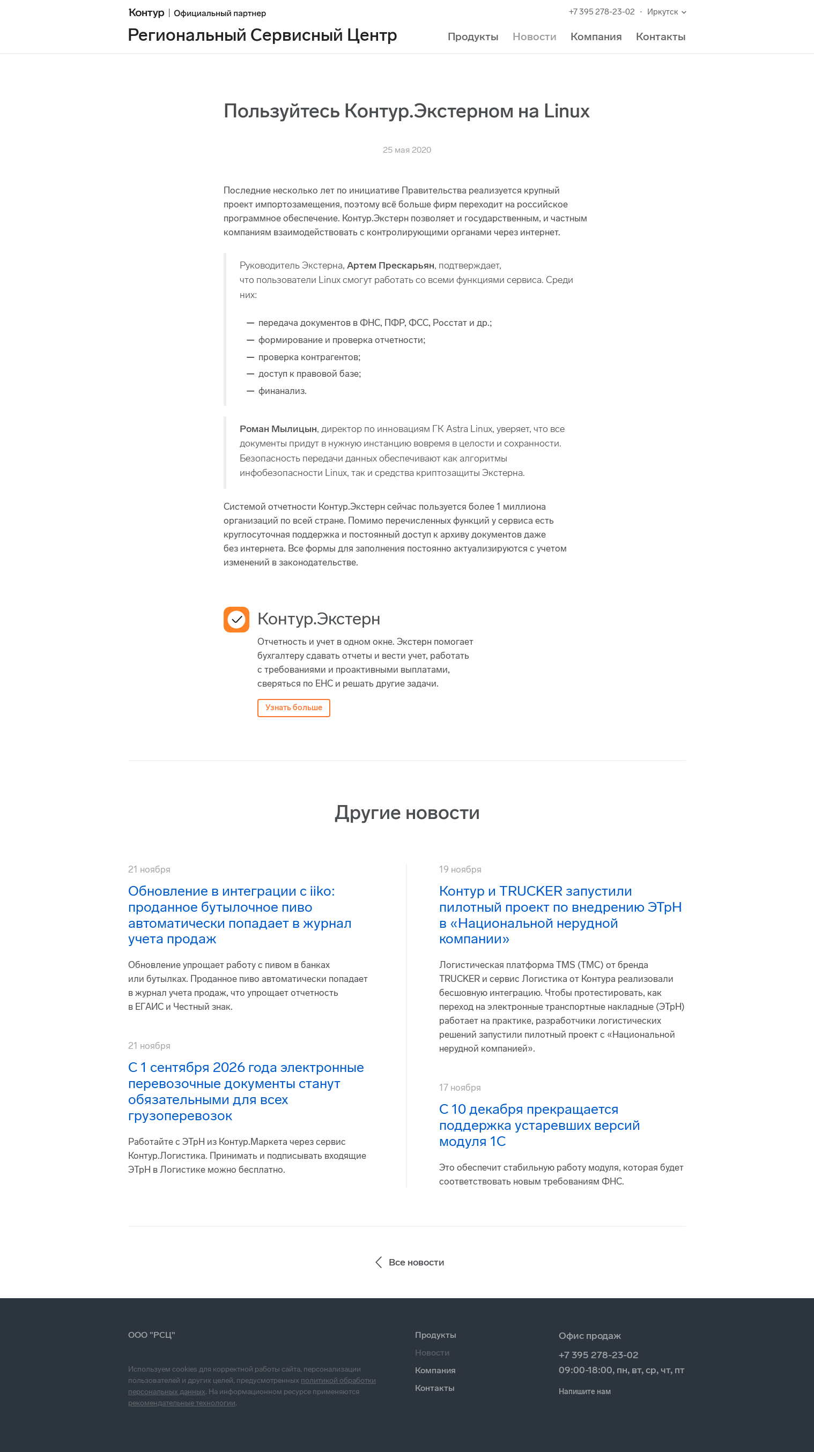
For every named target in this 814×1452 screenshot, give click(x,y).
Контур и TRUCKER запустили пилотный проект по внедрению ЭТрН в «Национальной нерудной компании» (560, 915)
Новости (535, 36)
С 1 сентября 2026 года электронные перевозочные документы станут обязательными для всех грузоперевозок (246, 1091)
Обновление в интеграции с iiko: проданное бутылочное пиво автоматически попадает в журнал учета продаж (240, 915)
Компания (596, 36)
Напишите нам (585, 1391)
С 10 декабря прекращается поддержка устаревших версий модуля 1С (539, 1125)
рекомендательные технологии (181, 1403)
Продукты (473, 36)
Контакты (661, 36)
